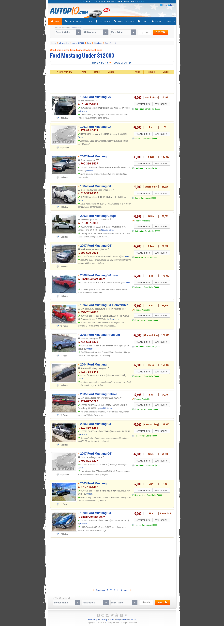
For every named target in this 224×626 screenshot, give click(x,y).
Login (172, 5)
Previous (98, 590)
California (138, 109)
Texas (136, 436)
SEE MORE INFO (142, 104)
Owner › (83, 111)
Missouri (138, 287)
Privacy (124, 619)
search (160, 32)
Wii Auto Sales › (108, 230)
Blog (142, 21)
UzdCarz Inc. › (113, 319)
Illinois (137, 139)
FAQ (118, 619)
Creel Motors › (105, 408)
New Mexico (139, 495)
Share (164, 5)
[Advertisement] (112, 83)
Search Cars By (123, 21)
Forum (157, 21)
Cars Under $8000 (152, 231)
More (170, 21)
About (112, 619)
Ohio (136, 198)
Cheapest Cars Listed (77, 21)
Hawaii (137, 258)
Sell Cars (102, 21)
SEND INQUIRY (161, 104)
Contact (132, 619)
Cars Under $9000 (152, 109)
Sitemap (104, 619)
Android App (93, 619)
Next (128, 590)
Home (55, 21)
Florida (137, 321)
